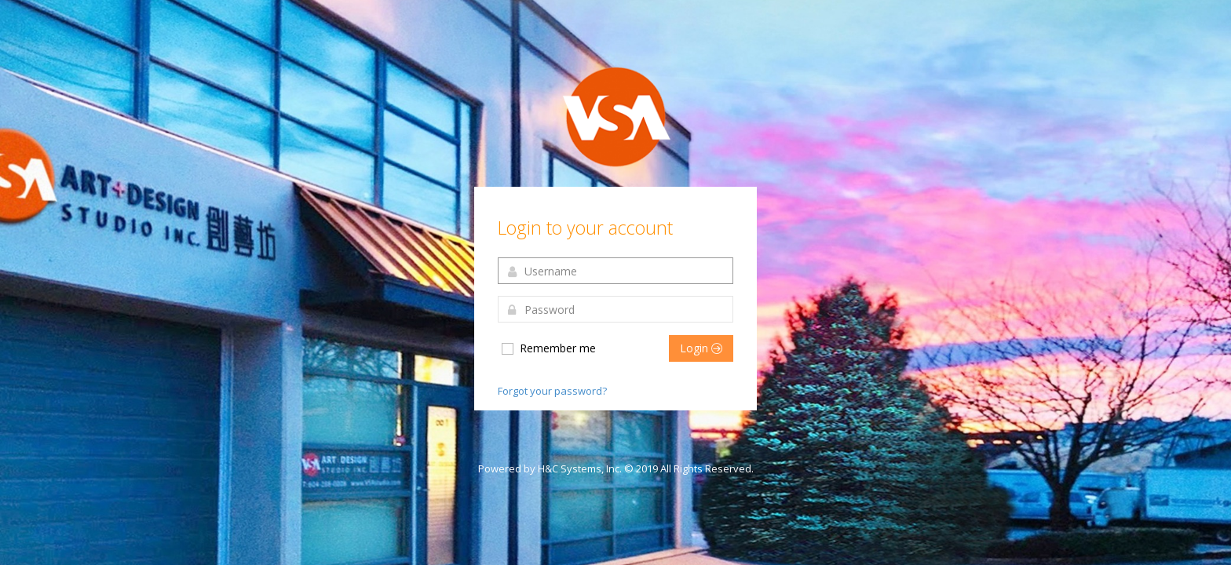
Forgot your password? (552, 391)
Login (701, 348)
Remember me (548, 348)
